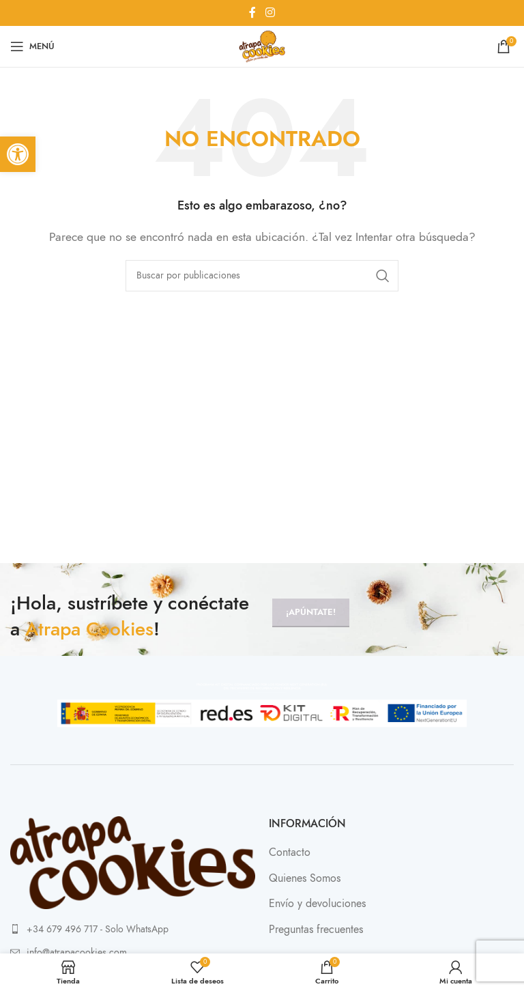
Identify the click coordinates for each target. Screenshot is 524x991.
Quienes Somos (304, 878)
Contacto (289, 852)
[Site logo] (262, 45)
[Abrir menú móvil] (32, 46)
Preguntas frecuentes (316, 929)
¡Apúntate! (311, 612)
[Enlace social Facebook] (252, 12)
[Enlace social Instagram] (270, 12)
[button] (17, 154)
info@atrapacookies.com (77, 952)
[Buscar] (262, 275)
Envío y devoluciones (317, 903)
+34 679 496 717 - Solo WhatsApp (98, 929)
